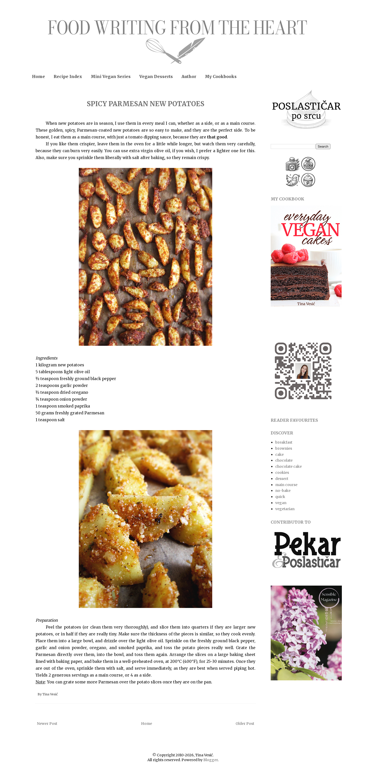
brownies (283, 448)
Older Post (245, 723)
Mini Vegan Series (111, 76)
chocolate (284, 460)
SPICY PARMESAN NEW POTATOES (145, 104)
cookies (282, 472)
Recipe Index (68, 76)
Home (38, 76)
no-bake (283, 490)
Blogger (210, 760)
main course (286, 484)
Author (188, 76)
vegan (280, 502)
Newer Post (47, 723)
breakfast (283, 442)
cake (279, 454)
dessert (281, 478)
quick (280, 496)
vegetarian (285, 509)
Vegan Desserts (156, 76)
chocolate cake (288, 466)
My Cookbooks (221, 76)
